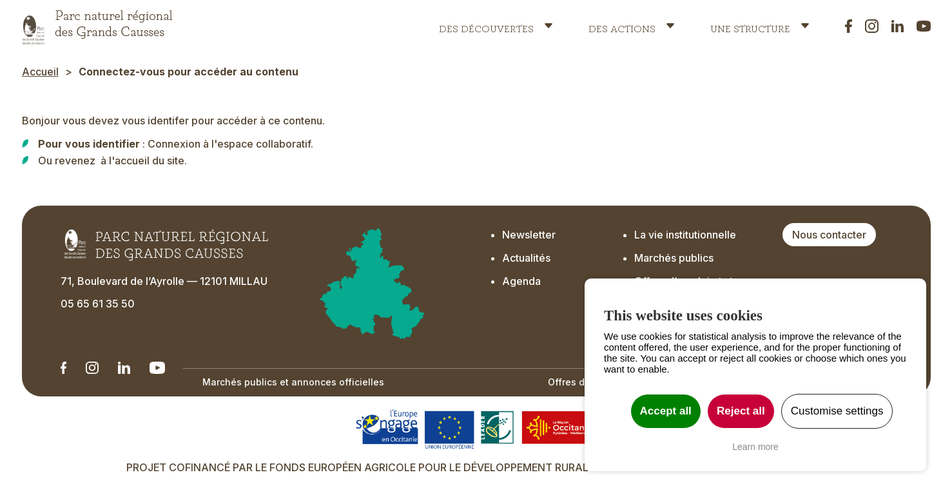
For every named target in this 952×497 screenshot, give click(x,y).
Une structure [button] (750, 25)
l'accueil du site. (148, 160)
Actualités (526, 257)
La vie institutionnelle (685, 234)
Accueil (40, 71)
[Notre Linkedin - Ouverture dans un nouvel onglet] (64, 368)
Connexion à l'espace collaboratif (229, 143)
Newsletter (530, 234)
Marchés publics (674, 257)
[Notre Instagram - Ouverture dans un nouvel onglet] (92, 368)
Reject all (741, 411)
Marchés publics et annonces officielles (293, 381)
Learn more (755, 447)
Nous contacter (829, 234)
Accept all (666, 411)
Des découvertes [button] (486, 25)
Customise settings (837, 411)
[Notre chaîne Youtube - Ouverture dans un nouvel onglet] (158, 368)
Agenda (521, 281)
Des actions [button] (622, 25)
